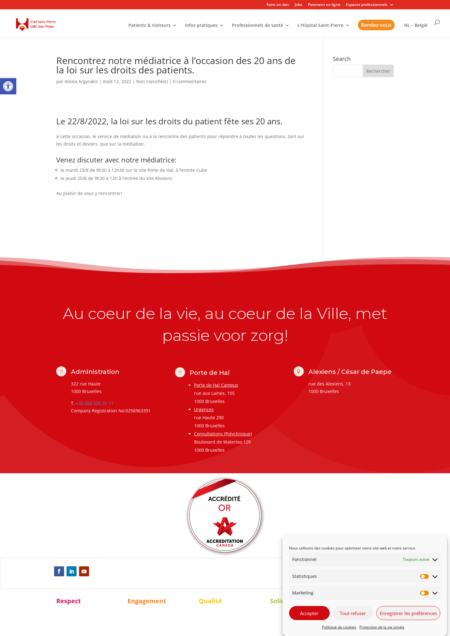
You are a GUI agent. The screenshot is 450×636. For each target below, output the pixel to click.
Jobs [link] (298, 5)
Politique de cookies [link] (339, 627)
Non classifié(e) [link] (152, 81)
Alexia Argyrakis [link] (81, 81)
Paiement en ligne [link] (324, 5)
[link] (8, 86)
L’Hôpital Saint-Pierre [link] (320, 25)
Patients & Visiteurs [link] (149, 25)
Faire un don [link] (278, 5)
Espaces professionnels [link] (367, 5)
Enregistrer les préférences (408, 613)
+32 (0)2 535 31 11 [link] (94, 403)
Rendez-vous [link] (376, 25)
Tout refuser (353, 613)
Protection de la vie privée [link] (381, 627)
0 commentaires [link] (190, 81)
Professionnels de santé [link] (257, 25)
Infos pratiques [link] (201, 25)
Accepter (309, 613)
